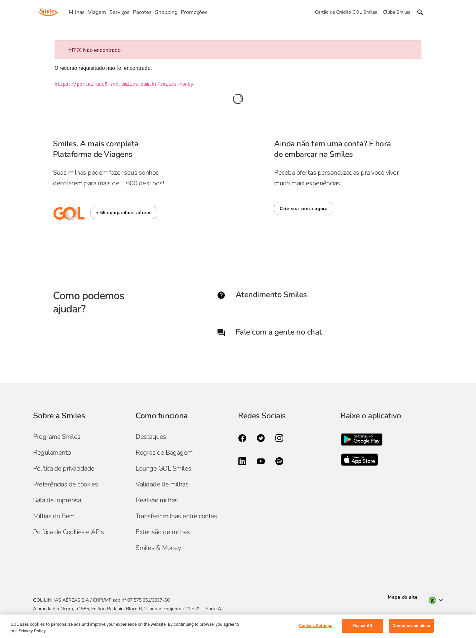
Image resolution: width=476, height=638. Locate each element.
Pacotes (142, 12)
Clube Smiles (396, 12)
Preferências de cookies (65, 484)
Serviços (119, 12)
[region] (238, 626)
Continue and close (411, 625)
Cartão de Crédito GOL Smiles (346, 12)
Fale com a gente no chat (269, 332)
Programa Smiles (57, 436)
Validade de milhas (162, 484)
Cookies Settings (315, 625)
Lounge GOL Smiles (163, 468)
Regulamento (52, 452)
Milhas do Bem (54, 516)
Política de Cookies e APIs (68, 531)
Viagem (97, 12)
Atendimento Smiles (262, 294)
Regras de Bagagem (164, 452)
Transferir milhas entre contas (176, 516)
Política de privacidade (64, 468)
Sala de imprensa (57, 500)
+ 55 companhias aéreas (124, 212)
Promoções (194, 12)
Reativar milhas (157, 500)
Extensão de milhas (163, 531)
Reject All (362, 625)
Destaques (151, 436)
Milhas (77, 12)
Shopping (166, 12)
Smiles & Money (158, 547)
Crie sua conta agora (304, 208)
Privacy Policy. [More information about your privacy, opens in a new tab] (33, 630)
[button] (123, 212)
